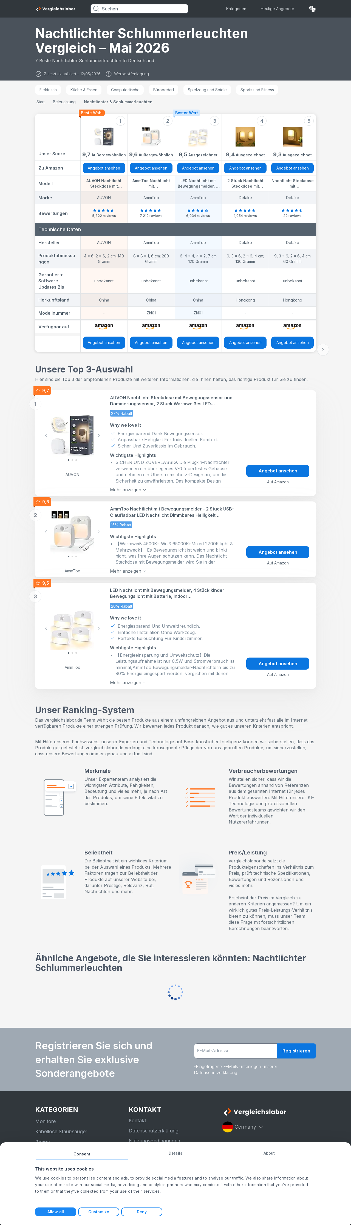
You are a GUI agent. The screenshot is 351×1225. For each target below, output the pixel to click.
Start (40, 101)
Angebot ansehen (104, 168)
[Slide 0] (68, 460)
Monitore (45, 1121)
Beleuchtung (64, 101)
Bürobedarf (163, 89)
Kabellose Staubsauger (61, 1131)
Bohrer (42, 1141)
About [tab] (269, 1153)
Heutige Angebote (277, 8)
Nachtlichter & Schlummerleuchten (118, 101)
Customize (98, 1211)
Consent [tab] (81, 1154)
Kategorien (236, 8)
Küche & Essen (83, 89)
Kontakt (137, 1120)
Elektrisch (48, 89)
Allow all (55, 1211)
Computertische (125, 89)
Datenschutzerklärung (154, 1131)
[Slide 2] (76, 460)
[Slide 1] (72, 460)
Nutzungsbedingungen (154, 1141)
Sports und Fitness (257, 89)
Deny (142, 1211)
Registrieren (296, 1051)
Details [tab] (175, 1153)
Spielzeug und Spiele (207, 89)
